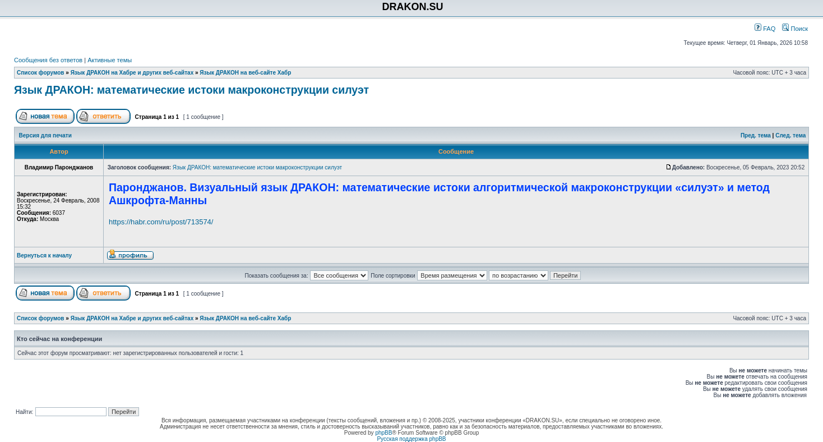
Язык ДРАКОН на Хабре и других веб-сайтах (132, 73)
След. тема (790, 135)
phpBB (383, 433)
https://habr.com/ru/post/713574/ (161, 222)
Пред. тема (756, 135)
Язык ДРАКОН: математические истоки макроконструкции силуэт (191, 90)
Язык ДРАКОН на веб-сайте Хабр (245, 73)
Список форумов (40, 73)
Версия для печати (45, 135)
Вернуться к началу (44, 255)
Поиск (795, 28)
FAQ (765, 28)
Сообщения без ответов (48, 60)
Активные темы (109, 60)
